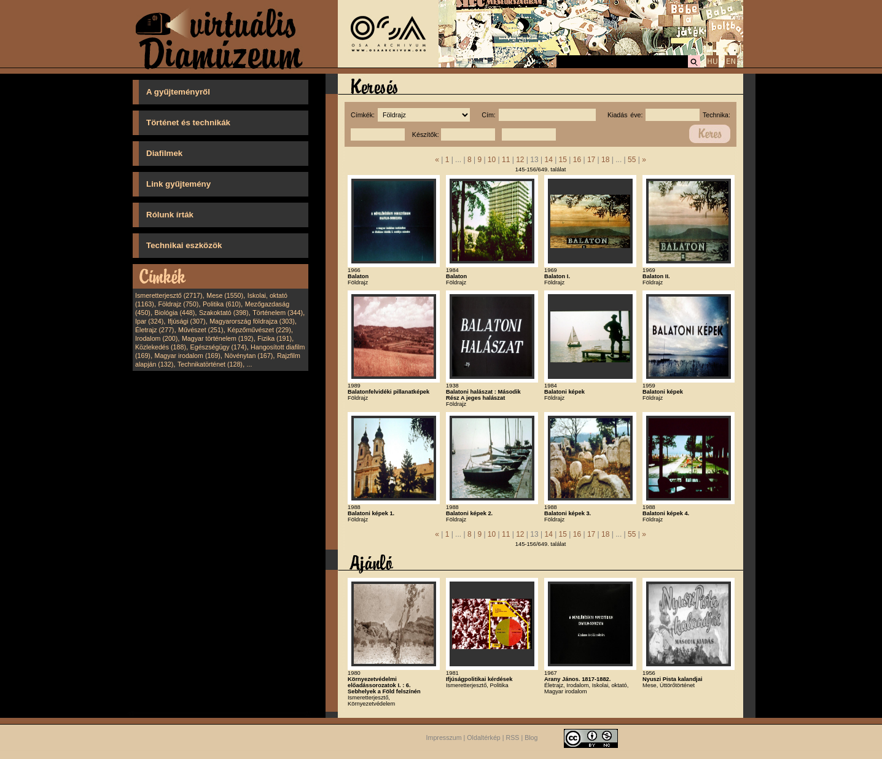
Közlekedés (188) (160, 347)
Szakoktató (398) (224, 312)
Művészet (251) (200, 329)
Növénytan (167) (248, 355)
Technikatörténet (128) (210, 364)
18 (605, 159)
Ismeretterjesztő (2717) (169, 295)
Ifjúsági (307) (187, 321)
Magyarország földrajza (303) (252, 321)
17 (591, 159)
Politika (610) (222, 304)
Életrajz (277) (154, 329)
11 (506, 159)
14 (548, 159)
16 (577, 159)
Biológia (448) (175, 312)
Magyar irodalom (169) (188, 355)
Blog (531, 737)
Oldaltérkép (484, 737)
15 (563, 159)
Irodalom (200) (156, 338)
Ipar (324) (149, 321)
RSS (513, 737)
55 (632, 159)
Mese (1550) (224, 295)
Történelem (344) (277, 312)
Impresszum (444, 737)
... (249, 364)
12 (520, 159)
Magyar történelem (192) (218, 338)
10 (492, 159)
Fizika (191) (274, 338)
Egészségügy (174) (218, 347)
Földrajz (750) (178, 304)
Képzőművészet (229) (259, 329)
